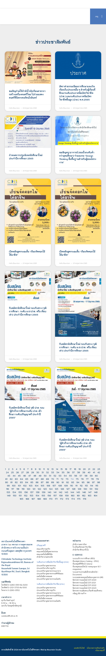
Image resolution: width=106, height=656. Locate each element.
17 (71, 468)
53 (60, 475)
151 (20, 495)
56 (75, 475)
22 (94, 468)
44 (14, 475)
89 (52, 482)
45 (19, 475)
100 (14, 485)
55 (70, 475)
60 (96, 475)
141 (55, 492)
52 (55, 475)
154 (37, 495)
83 (21, 482)
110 (71, 485)
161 (78, 495)
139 (43, 492)
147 (90, 492)
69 (47, 478)
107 (54, 485)
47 (29, 475)
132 (96, 488)
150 (14, 495)
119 (23, 488)
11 (44, 468)
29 (32, 472)
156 (49, 495)
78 (92, 478)
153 (31, 495)
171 (56, 498)
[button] (102, 16)
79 (97, 478)
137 (32, 492)
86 (37, 482)
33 (52, 472)
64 (21, 478)
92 (67, 482)
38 (78, 472)
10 (40, 468)
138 (37, 492)
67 (37, 478)
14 (57, 468)
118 (17, 488)
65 (26, 478)
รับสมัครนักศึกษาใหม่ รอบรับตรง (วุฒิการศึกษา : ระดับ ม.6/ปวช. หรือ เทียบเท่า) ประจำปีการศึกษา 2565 (28, 311)
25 (12, 472)
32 (47, 472)
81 (11, 482)
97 (93, 482)
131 (91, 488)
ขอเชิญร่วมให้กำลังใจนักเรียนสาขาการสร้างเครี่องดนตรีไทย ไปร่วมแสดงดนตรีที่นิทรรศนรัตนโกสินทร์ (27, 94)
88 (47, 482)
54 (65, 475)
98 (98, 482)
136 (26, 492)
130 (85, 488)
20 (84, 468)
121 (34, 488)
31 (43, 472)
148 (95, 492)
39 (83, 472)
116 (7, 488)
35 (63, 472)
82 (16, 482)
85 (31, 482)
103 (30, 485)
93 (72, 482)
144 (72, 492)
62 (11, 478)
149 (8, 495)
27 (22, 472)
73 (67, 478)
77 (87, 478)
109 (66, 485)
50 (45, 475)
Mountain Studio (54, 649)
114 (91, 485)
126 (62, 488)
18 (75, 468)
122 (39, 488)
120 (28, 488)
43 (8, 475)
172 (61, 498)
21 (89, 468)
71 (57, 478)
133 (8, 492)
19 (80, 468)
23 (98, 468)
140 (49, 492)
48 (34, 475)
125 (56, 488)
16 (66, 468)
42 (98, 472)
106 (48, 485)
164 (95, 495)
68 (42, 478)
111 (76, 485)
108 (60, 485)
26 (17, 472)
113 (86, 485)
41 (94, 472)
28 (27, 472)
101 (19, 485)
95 (83, 482)
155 (43, 495)
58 (86, 475)
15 (62, 468)
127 (68, 488)
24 (7, 472)
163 (89, 495)
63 (16, 478)
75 (77, 478)
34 (57, 472)
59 (91, 475)
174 (73, 498)
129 (79, 488)
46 (24, 475)
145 (78, 492)
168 (39, 498)
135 (20, 492)
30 (37, 472)
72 (62, 478)
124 (50, 488)
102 (24, 485)
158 (61, 495)
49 (40, 475)
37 (73, 472)
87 (42, 482)
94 (77, 482)
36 (68, 472)
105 (42, 485)
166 (27, 498)
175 (78, 498)
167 (33, 498)
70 (52, 478)
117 (12, 488)
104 (36, 485)
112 (81, 485)
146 (84, 492)
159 (67, 495)
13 (52, 468)
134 (14, 492)
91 (63, 482)
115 (96, 485)
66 (32, 478)
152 (25, 495)
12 (48, 468)
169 (45, 498)
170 (50, 498)
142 (60, 492)
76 (82, 478)
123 (45, 488)
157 (55, 495)
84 (26, 482)
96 (88, 482)
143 (66, 492)
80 (6, 482)
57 (81, 475)
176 (84, 498)
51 (50, 475)
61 (6, 478)
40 (89, 472)
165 (21, 498)
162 (83, 495)
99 (8, 485)
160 (72, 495)
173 (67, 498)
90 (57, 482)
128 (73, 488)
